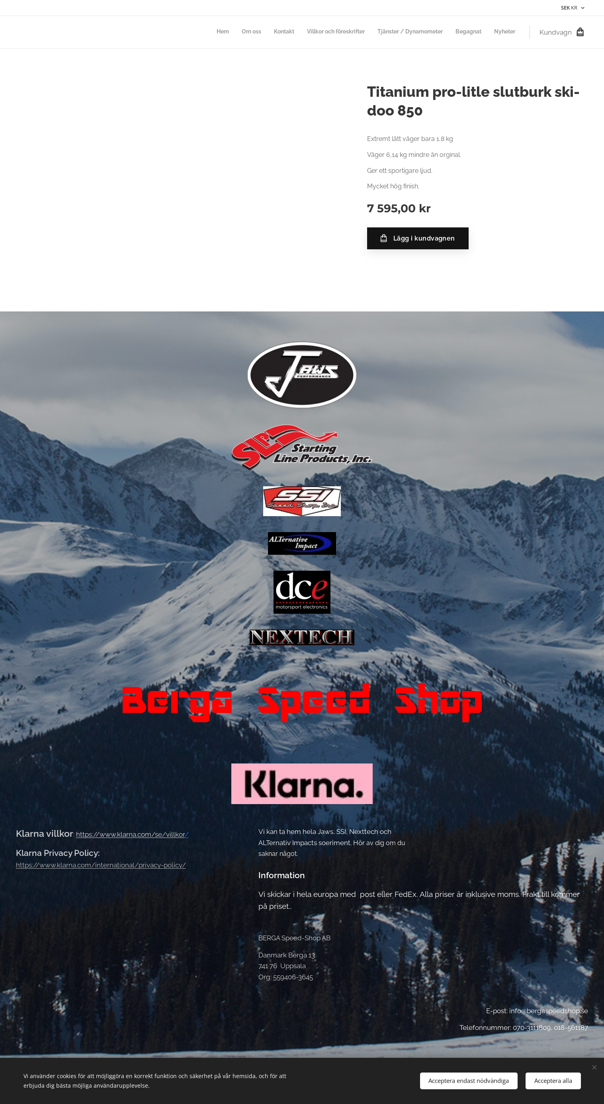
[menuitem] (441, 32)
